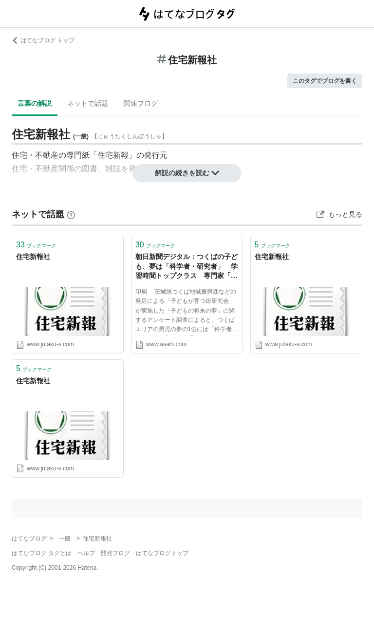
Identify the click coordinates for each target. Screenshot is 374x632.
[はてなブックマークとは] (71, 214)
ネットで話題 (87, 103)
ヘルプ (86, 553)
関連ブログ (141, 103)
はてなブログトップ (162, 553)
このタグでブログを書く (325, 80)
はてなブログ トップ (43, 40)
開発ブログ (115, 553)
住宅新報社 (33, 256)
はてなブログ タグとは (42, 553)
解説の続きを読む (187, 173)
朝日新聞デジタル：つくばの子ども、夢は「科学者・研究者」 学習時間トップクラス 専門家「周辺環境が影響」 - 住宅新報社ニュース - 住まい (186, 267)
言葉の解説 (35, 103)
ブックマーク (36, 245)
